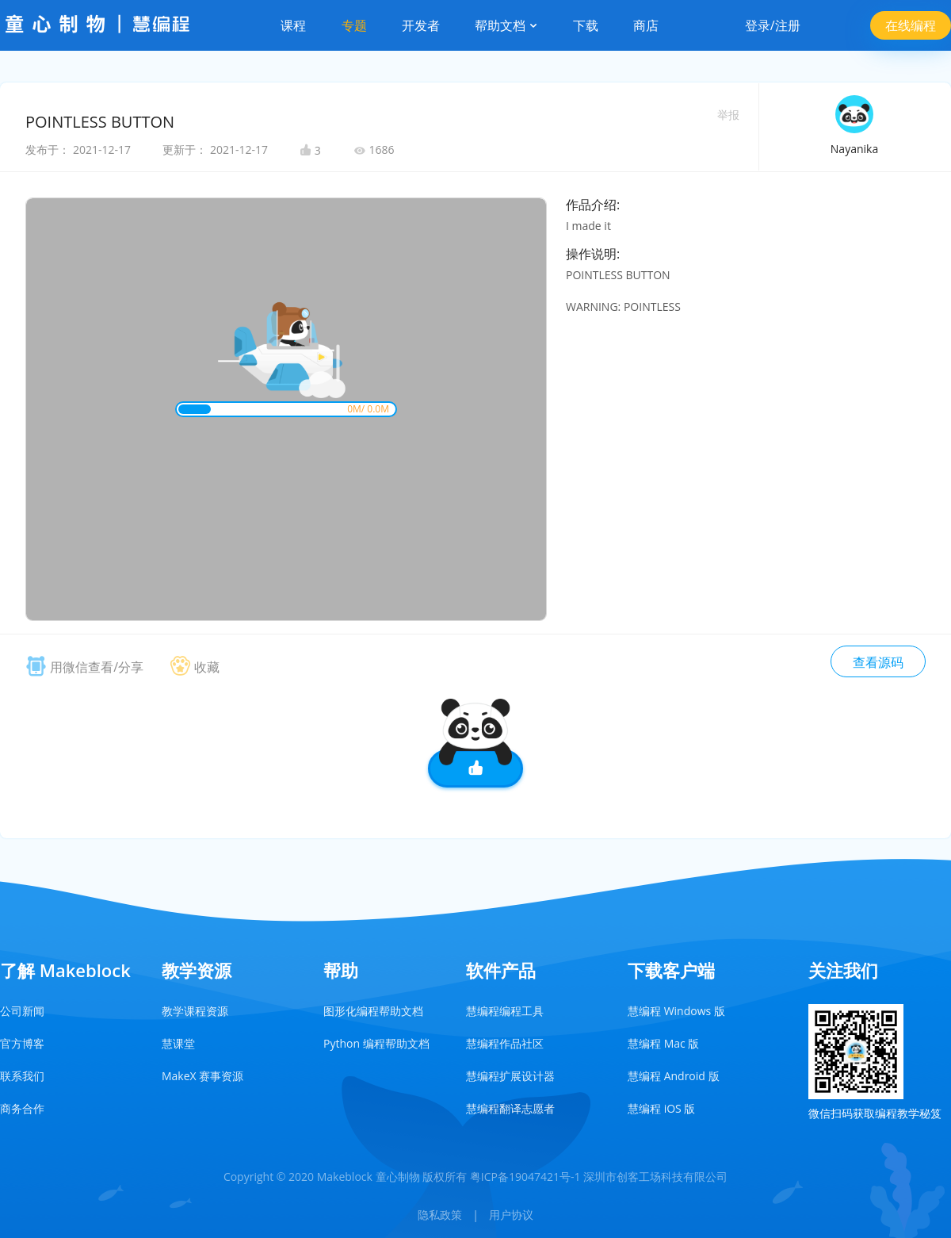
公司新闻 (22, 1010)
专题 (354, 25)
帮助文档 (506, 25)
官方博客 (22, 1043)
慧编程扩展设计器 (510, 1075)
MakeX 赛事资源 (202, 1075)
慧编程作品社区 (505, 1043)
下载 (585, 25)
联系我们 (22, 1075)
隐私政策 (440, 1214)
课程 (293, 25)
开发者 (421, 25)
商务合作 (22, 1108)
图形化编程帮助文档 (373, 1010)
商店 (646, 25)
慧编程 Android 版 (674, 1075)
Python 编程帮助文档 (376, 1043)
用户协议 (511, 1214)
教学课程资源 (195, 1010)
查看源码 (878, 662)
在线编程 (910, 25)
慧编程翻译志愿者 (510, 1108)
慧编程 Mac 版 (663, 1043)
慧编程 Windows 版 (676, 1010)
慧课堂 (178, 1043)
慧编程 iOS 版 (661, 1108)
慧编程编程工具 (505, 1010)
